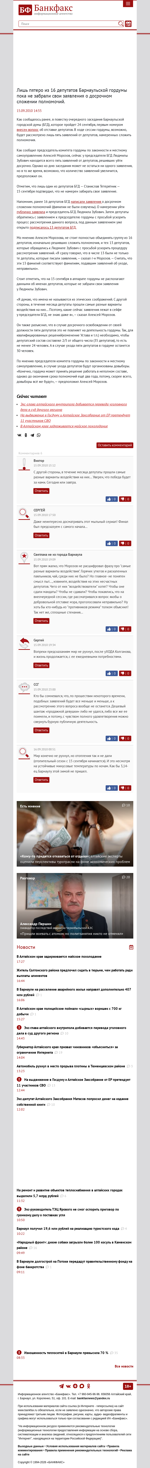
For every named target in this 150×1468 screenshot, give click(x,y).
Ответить (41, 491)
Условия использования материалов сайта (75, 1446)
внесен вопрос (28, 129)
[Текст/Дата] (128, 24)
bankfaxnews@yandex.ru (93, 1398)
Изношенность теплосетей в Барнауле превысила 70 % (66, 1353)
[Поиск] (121, 24)
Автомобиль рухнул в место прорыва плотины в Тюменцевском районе (71, 1066)
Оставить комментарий (115, 445)
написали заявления (86, 201)
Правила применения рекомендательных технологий (81, 1450)
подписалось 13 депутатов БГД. (53, 227)
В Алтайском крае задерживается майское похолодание (64, 426)
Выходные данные (31, 1446)
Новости (26, 947)
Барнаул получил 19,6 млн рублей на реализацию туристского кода (68, 1228)
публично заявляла (31, 212)
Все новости (124, 1366)
